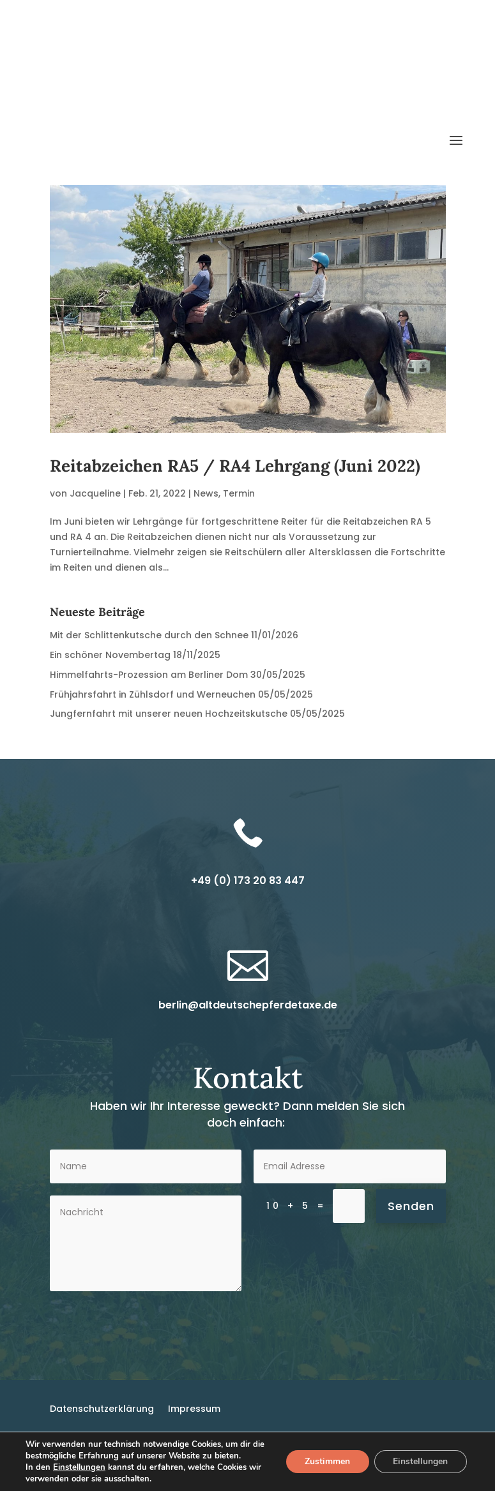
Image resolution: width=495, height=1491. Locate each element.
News (206, 504)
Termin (239, 504)
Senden (411, 1217)
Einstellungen (79, 1467)
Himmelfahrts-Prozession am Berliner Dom (149, 686)
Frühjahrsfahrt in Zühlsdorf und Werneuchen (152, 706)
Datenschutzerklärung (102, 1419)
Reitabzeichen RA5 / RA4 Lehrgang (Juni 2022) (235, 477)
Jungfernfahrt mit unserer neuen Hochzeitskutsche (168, 725)
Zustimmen (326, 1461)
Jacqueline (95, 504)
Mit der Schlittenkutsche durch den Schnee (149, 647)
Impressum (194, 1419)
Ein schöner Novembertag (110, 666)
